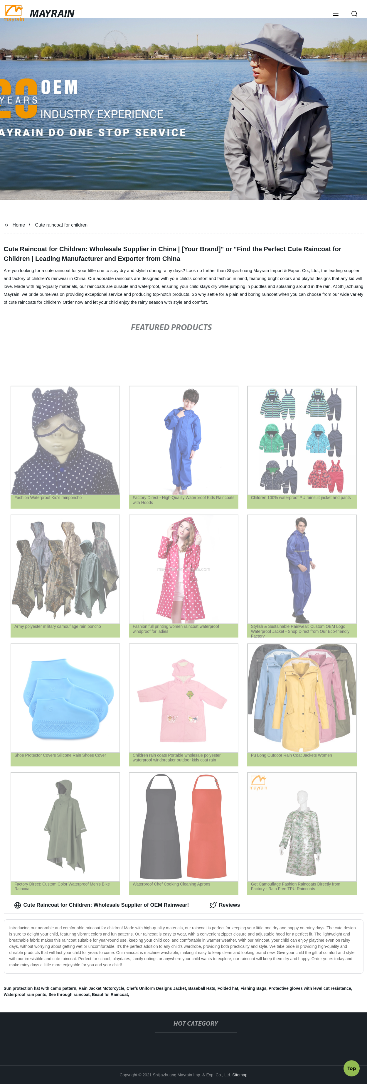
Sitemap (239, 1075)
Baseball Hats (201, 988)
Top (351, 1068)
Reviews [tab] (225, 905)
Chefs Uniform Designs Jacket (156, 988)
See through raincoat (69, 994)
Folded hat (228, 988)
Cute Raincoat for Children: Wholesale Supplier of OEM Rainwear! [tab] (101, 905)
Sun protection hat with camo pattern (40, 988)
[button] (335, 14)
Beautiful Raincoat (110, 994)
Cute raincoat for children (61, 224)
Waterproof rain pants (25, 994)
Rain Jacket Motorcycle (101, 988)
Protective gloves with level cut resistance (310, 988)
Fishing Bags (253, 988)
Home (18, 224)
